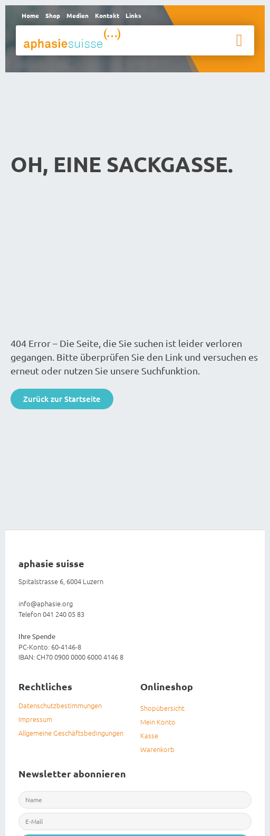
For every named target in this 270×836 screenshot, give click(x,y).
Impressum (35, 719)
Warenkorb (157, 749)
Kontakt (107, 15)
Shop (52, 15)
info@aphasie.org (45, 603)
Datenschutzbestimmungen (60, 705)
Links (133, 15)
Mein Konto (158, 722)
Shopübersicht (162, 708)
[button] (239, 40)
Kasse (149, 735)
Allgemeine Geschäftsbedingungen (70, 733)
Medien (77, 15)
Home (30, 15)
